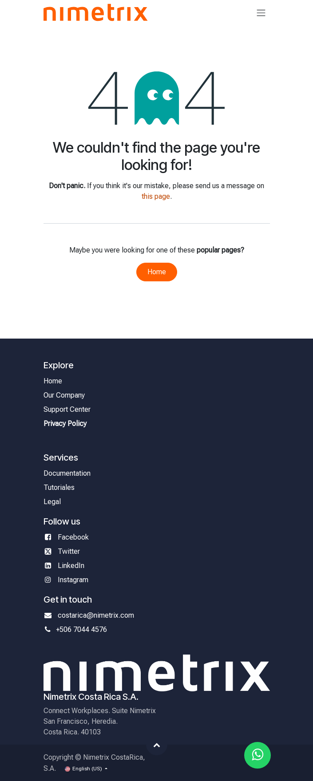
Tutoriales (59, 487)
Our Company (64, 395)
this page (156, 196)
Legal (52, 501)
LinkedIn (71, 565)
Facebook (74, 537)
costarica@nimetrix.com (96, 615)
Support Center (67, 409)
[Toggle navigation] (261, 13)
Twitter (69, 551)
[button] (156, 744)
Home (156, 272)
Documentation (67, 473)
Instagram (73, 580)
